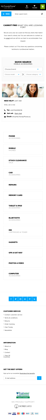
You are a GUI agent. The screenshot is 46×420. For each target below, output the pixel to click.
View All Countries (6, 356)
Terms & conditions (11, 318)
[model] (12, 74)
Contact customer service (13, 314)
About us (8, 346)
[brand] (23, 69)
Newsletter (8, 330)
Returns (7, 321)
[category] (33, 74)
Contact (7, 352)
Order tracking (10, 324)
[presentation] (29, 13)
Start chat (18, 113)
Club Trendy (9, 327)
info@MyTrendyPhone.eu (21, 116)
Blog (6, 349)
